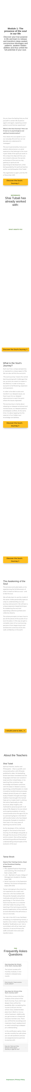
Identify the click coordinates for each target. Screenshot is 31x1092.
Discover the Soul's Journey (14, 182)
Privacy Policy (20, 1079)
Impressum (10, 1079)
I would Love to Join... (14, 731)
